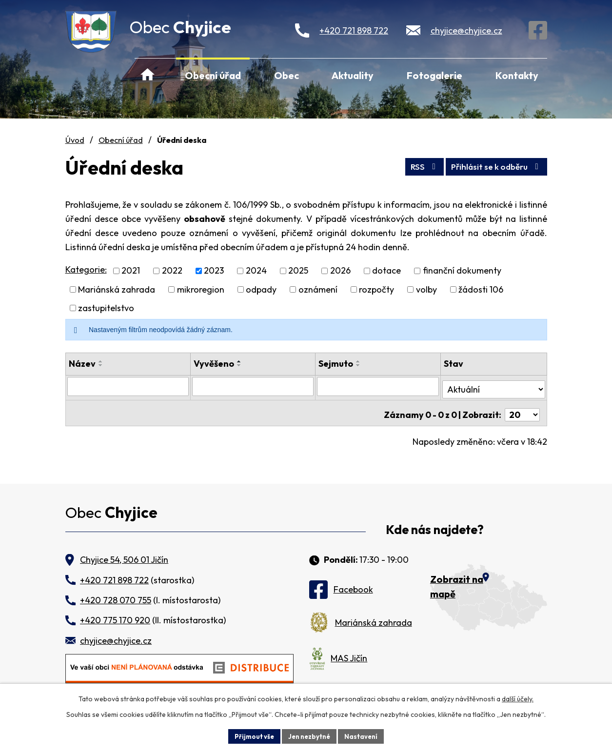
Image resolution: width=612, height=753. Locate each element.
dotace (386, 271)
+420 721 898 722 (353, 30)
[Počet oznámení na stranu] (522, 408)
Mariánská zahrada (116, 289)
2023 (214, 271)
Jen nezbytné (310, 735)
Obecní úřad (213, 75)
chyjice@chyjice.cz (466, 30)
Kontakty (516, 75)
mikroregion (200, 289)
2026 (340, 271)
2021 (130, 271)
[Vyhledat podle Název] (128, 386)
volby (426, 289)
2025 (298, 271)
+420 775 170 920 (115, 614)
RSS (410, 165)
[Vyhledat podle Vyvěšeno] (253, 386)
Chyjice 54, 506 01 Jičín (124, 553)
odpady (261, 289)
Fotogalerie (434, 75)
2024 (256, 271)
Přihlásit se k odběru (491, 165)
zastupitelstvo (106, 308)
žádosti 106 (480, 289)
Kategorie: (86, 269)
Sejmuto (336, 363)
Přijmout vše (251, 735)
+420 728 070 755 (115, 593)
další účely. (517, 697)
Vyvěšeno (214, 363)
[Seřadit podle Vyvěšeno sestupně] (239, 365)
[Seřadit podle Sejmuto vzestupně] (359, 361)
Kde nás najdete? (435, 524)
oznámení (317, 289)
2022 (172, 271)
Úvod (148, 75)
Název (82, 363)
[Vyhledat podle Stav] (493, 386)
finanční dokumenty (462, 271)
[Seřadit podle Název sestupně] (101, 365)
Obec (286, 75)
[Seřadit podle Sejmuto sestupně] (359, 365)
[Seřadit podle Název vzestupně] (101, 361)
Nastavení (365, 735)
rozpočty (376, 289)
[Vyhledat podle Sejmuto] (378, 386)
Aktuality (353, 75)
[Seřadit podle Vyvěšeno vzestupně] (239, 361)
